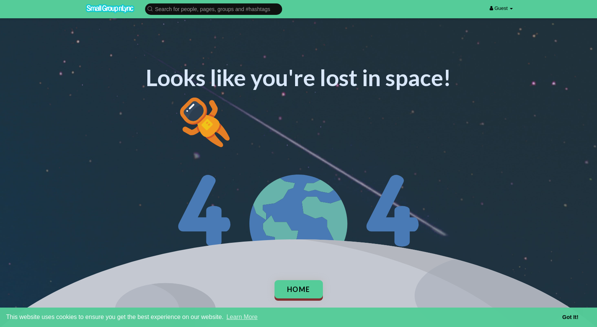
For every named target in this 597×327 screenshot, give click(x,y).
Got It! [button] (570, 317)
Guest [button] (501, 8)
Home (298, 289)
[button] (213, 8)
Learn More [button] (242, 317)
